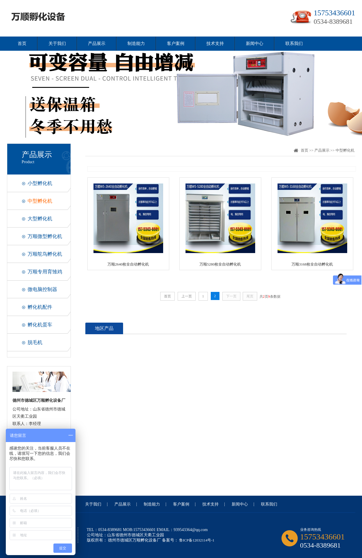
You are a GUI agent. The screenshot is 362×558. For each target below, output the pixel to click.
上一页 (186, 296)
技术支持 (215, 43)
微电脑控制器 (42, 289)
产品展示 (96, 43)
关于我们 (57, 43)
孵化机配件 (40, 307)
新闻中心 (254, 43)
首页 (22, 43)
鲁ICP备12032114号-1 (196, 540)
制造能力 (136, 43)
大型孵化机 (40, 218)
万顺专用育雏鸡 (45, 272)
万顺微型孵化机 (45, 236)
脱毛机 (35, 342)
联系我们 (294, 43)
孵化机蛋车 (40, 325)
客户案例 (175, 43)
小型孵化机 (40, 183)
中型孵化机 (40, 201)
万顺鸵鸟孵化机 (45, 254)
